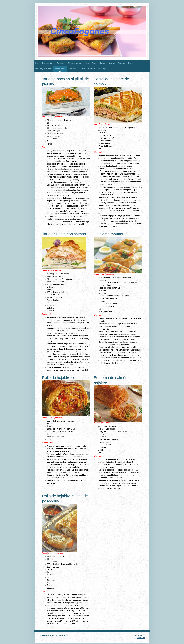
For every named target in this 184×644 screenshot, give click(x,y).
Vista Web (141, 638)
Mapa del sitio (64, 635)
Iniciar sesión (140, 635)
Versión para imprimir (48, 635)
